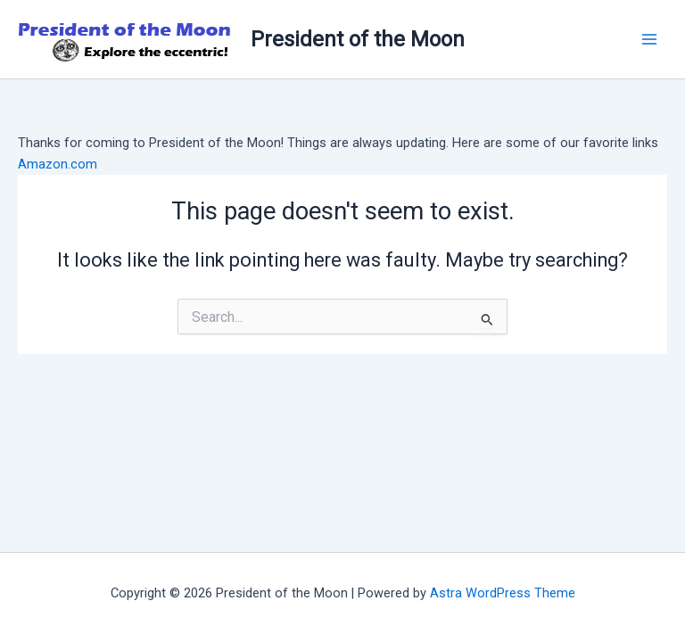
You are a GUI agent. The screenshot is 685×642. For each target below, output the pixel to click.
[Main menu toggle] (649, 39)
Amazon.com (57, 164)
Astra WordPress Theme (502, 593)
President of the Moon (358, 39)
